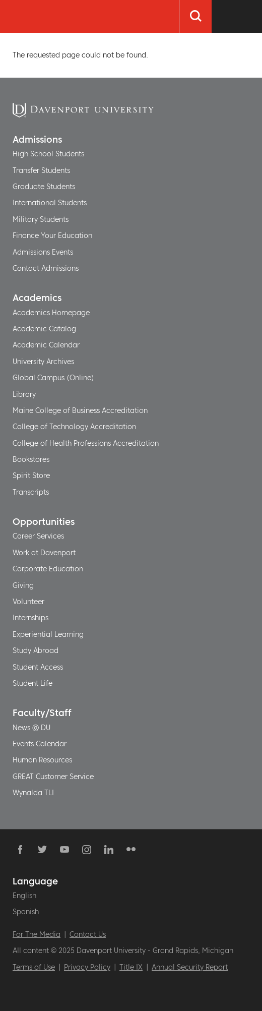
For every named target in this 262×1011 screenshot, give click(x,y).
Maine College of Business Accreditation (80, 410)
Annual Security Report (190, 967)
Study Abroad (35, 650)
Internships (30, 617)
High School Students (48, 153)
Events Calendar (40, 743)
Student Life (32, 683)
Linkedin (108, 849)
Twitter (42, 849)
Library (24, 394)
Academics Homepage (51, 312)
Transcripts (31, 492)
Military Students (41, 219)
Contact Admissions (46, 268)
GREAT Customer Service (53, 776)
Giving (23, 585)
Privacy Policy (87, 967)
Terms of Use (34, 967)
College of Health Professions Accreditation (86, 443)
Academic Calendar (46, 344)
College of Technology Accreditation (74, 426)
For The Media (36, 934)
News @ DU (31, 727)
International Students (50, 202)
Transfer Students (41, 170)
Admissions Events (43, 252)
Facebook (20, 849)
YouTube (64, 849)
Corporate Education (48, 568)
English (24, 895)
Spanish (26, 911)
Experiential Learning (48, 634)
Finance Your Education (52, 235)
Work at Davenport (44, 552)
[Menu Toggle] (237, 16)
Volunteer (28, 601)
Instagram (86, 849)
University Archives (43, 361)
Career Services (38, 536)
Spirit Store (31, 475)
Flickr (131, 849)
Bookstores (31, 459)
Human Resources (42, 759)
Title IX (131, 967)
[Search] (195, 16)
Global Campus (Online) (53, 377)
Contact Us (88, 934)
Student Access (38, 667)
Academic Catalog (44, 328)
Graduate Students (44, 186)
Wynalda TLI (33, 792)
